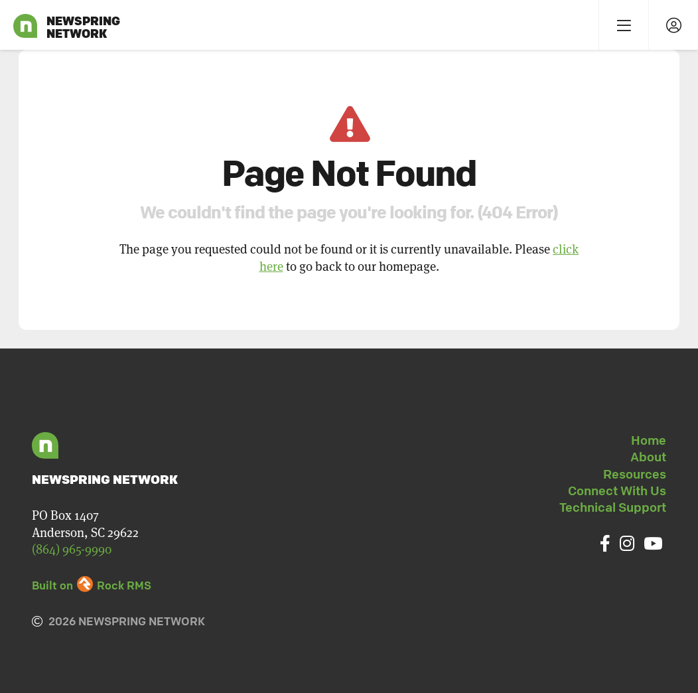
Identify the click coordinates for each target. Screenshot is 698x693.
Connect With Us (617, 490)
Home (648, 440)
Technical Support (612, 507)
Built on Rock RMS (91, 585)
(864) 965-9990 (71, 548)
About (648, 456)
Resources (634, 474)
